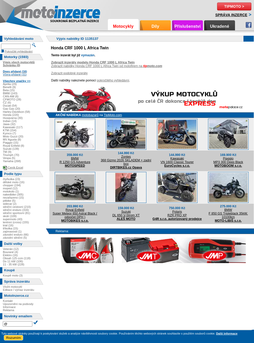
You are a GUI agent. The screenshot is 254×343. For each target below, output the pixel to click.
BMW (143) (10, 93)
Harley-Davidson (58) (16, 111)
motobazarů (90, 115)
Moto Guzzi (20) (13, 136)
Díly (155, 26)
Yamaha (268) (12, 161)
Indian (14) (10, 121)
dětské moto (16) (13, 182)
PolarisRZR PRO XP (177, 213)
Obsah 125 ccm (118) (17, 258)
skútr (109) (9, 216)
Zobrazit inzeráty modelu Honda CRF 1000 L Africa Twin (93, 62)
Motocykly (123, 26)
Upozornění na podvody (18, 303)
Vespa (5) (9, 158)
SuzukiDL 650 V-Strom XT (125, 213)
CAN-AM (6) (10, 96)
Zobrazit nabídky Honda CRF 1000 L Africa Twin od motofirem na (106, 66)
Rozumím (13, 338)
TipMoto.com (113, 115)
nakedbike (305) (13, 194)
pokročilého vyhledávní (113, 80)
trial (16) (8, 225)
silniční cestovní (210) (17, 206)
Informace (9, 307)
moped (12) (10, 188)
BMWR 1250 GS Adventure (75, 160)
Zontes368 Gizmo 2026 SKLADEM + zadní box (126, 160)
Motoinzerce (31, 13)
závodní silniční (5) (15, 237)
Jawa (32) (9, 124)
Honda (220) (11, 114)
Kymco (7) (9, 133)
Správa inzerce (231, 15)
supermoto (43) (12, 219)
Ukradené (219, 26)
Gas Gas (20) (11, 108)
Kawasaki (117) (13, 127)
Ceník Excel (15, 167)
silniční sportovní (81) (16, 213)
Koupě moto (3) (13, 275)
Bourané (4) (10, 252)
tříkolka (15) (10, 228)
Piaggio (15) (10, 142)
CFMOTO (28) (12, 99)
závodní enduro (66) (16, 234)
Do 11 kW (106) (13, 261)
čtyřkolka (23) (11, 179)
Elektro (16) (10, 255)
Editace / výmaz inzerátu (18, 289)
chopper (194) (12, 185)
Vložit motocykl (12, 286)
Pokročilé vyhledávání (19, 51)
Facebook (248, 25)
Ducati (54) (10, 105)
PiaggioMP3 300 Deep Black (228, 160)
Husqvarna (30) (13, 117)
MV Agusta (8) (12, 139)
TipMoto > (234, 6)
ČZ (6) (7, 102)
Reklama (8, 310)
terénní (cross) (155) (16, 222)
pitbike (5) (9, 200)
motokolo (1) (11, 191)
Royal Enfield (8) (13, 145)
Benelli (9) (9, 87)
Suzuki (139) (11, 148)
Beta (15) (9, 90)
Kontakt (8, 300)
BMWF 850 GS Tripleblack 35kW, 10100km (228, 213)
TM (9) (7, 151)
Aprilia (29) (10, 84)
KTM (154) (9, 130)
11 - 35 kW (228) (13, 264)
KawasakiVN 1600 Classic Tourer (177, 160)
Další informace (226, 333)
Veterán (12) (11, 249)
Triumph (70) (11, 154)
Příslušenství (187, 26)
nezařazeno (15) (13, 197)
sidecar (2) (9, 203)
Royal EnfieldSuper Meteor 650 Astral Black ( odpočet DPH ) (75, 213)
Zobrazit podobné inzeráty (69, 73)
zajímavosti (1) (12, 231)
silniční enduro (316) (16, 209)
